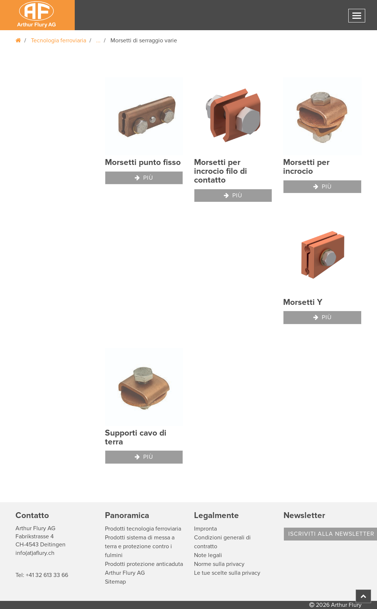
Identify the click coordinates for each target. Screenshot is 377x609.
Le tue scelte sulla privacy (227, 573)
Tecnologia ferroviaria (58, 40)
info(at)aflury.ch (34, 553)
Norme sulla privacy (219, 564)
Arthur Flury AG (125, 573)
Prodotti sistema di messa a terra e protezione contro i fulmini (140, 546)
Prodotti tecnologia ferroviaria (143, 528)
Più (144, 178)
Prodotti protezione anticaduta (144, 564)
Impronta (205, 528)
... (98, 40)
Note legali (208, 555)
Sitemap (115, 581)
